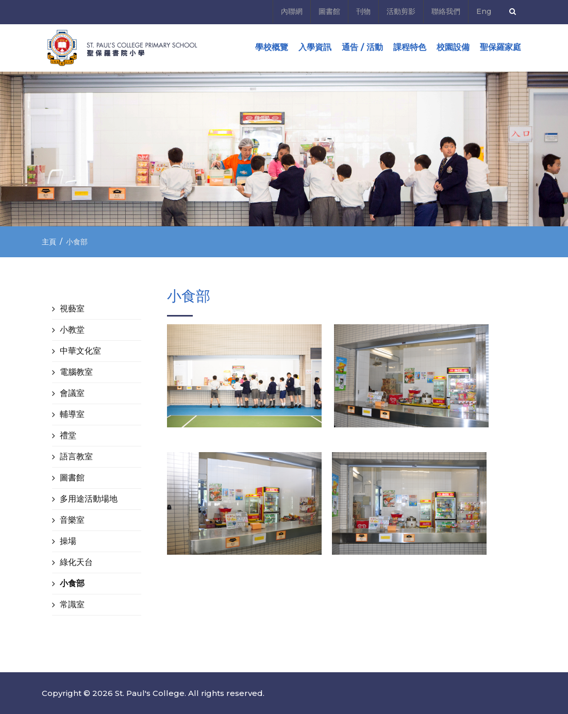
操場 (68, 541)
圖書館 (329, 11)
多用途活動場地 (89, 499)
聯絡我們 (445, 11)
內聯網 (292, 11)
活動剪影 (401, 11)
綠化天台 (76, 562)
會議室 (72, 393)
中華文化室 (80, 351)
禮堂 (68, 435)
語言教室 (76, 456)
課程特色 (409, 47)
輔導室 (72, 414)
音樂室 (72, 520)
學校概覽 (271, 47)
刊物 (363, 11)
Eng (483, 11)
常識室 (72, 604)
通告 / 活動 (362, 47)
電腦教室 (76, 372)
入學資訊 (314, 47)
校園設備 (453, 47)
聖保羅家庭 (500, 47)
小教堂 (72, 330)
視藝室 (72, 308)
